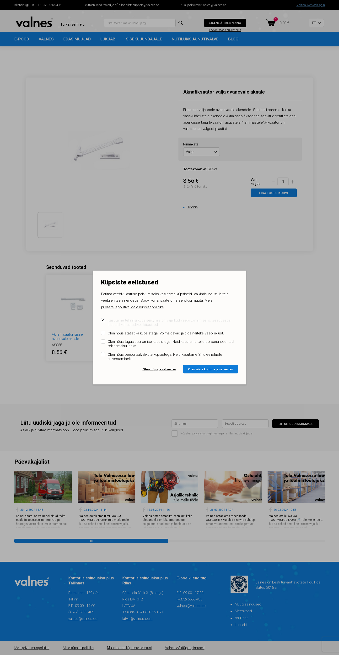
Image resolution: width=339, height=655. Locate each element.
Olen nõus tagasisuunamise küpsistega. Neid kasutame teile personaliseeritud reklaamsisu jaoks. (171, 343)
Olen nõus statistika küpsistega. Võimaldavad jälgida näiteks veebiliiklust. (166, 333)
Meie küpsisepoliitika (147, 307)
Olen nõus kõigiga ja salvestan (210, 369)
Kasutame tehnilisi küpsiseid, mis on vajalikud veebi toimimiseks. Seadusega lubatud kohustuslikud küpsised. (169, 322)
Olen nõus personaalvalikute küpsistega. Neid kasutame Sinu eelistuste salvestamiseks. (165, 356)
